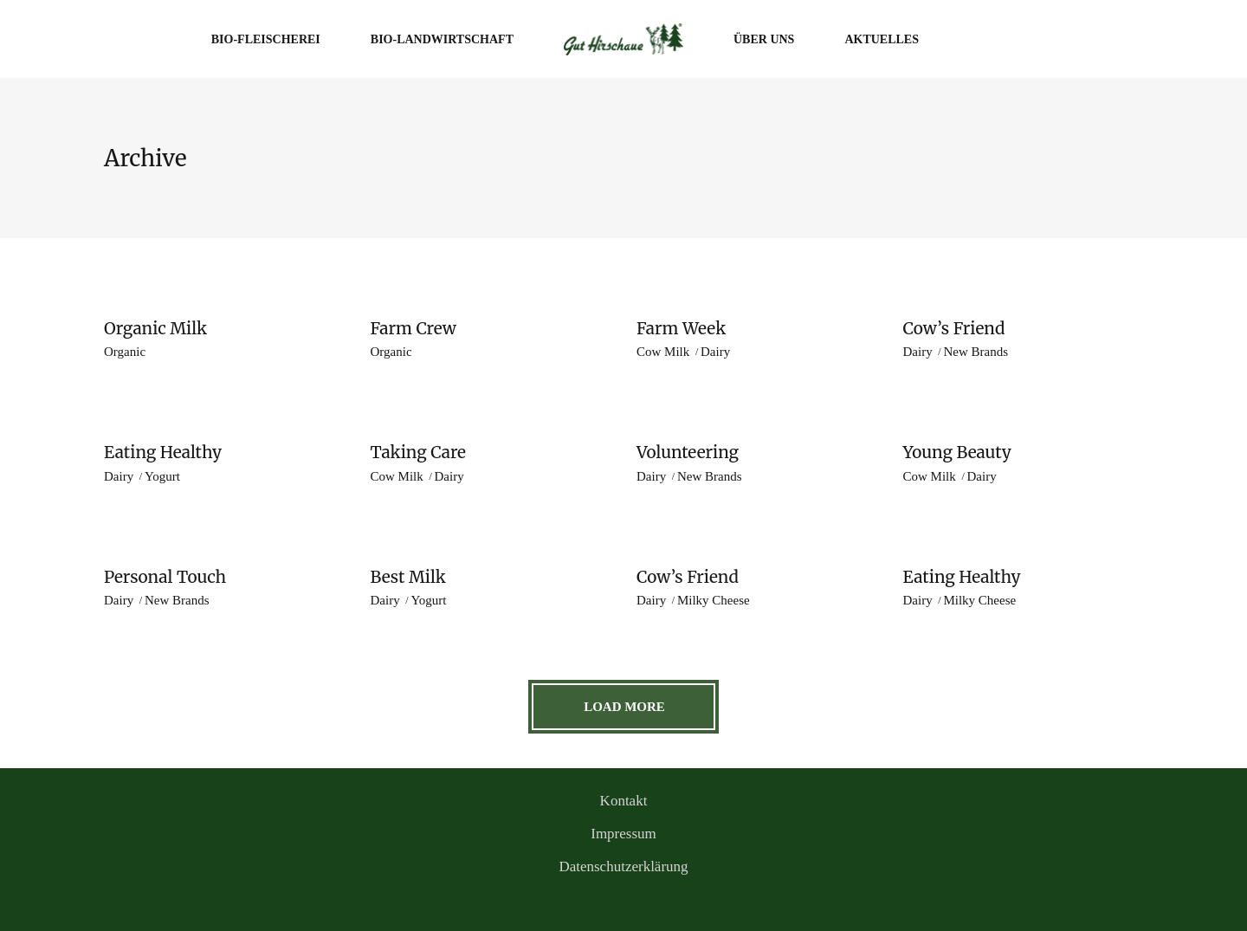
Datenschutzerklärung (623, 866)
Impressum (623, 833)
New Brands (975, 352)
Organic (124, 352)
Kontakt (624, 800)
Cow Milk (662, 352)
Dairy (715, 352)
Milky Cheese (713, 600)
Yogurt (162, 476)
